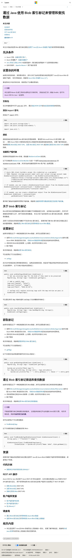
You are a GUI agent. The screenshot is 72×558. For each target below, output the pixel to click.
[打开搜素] (70, 2)
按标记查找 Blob (12, 491)
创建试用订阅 (19, 57)
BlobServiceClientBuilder (21, 161)
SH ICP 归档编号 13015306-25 (11, 550)
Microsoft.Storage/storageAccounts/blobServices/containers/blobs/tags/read (36, 329)
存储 (11, 7)
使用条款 (17, 555)
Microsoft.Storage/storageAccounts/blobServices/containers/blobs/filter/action (36, 389)
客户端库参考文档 (13, 501)
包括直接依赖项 (49, 106)
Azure (5, 7)
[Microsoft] (36, 2)
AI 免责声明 (29, 552)
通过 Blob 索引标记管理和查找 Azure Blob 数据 (34, 223)
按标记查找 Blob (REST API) (54, 145)
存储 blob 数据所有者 (35, 240)
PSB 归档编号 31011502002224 (32, 550)
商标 (23, 555)
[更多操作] (67, 6)
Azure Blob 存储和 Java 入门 (37, 78)
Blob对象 (18, 7)
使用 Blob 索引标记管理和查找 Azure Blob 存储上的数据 (25, 518)
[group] (36, 184)
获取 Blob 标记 (11, 486)
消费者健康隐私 (6, 555)
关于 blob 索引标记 (10, 32)
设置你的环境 (8, 30)
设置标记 (7, 35)
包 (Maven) (10, 506)
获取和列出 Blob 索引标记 (27, 341)
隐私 (46, 550)
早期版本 (38, 552)
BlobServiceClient (34, 156)
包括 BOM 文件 (37, 106)
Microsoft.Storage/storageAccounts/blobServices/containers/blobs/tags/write (36, 238)
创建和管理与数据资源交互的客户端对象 (49, 201)
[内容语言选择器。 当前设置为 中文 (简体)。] (7, 545)
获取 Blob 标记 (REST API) (16, 145)
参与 (50, 552)
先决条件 (7, 27)
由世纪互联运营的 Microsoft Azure (12, 552)
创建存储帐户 (23, 60)
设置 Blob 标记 (11, 489)
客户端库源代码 (12, 503)
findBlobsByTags (12, 424)
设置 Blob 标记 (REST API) (35, 145)
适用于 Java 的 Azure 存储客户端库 (40, 47)
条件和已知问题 (20, 414)
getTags (9, 350)
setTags (9, 259)
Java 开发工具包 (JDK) (14, 63)
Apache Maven (21, 65)
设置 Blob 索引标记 (24, 250)
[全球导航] (2, 2)
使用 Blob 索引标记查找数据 (27, 401)
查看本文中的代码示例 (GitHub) (17, 469)
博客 (44, 552)
